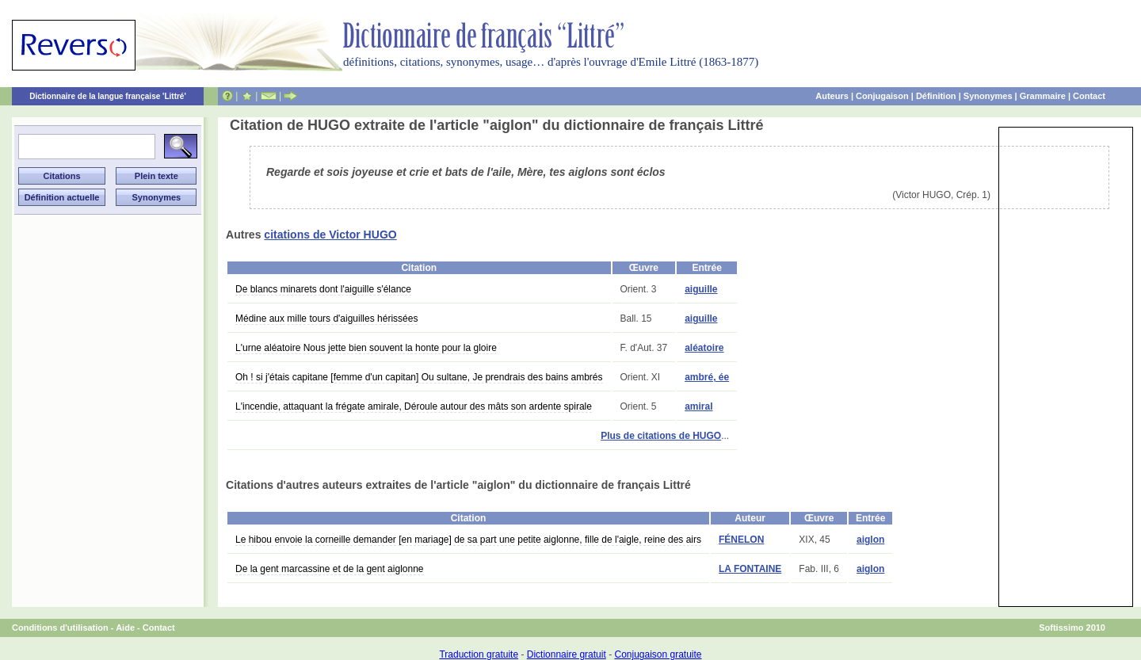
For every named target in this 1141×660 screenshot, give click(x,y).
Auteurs (832, 96)
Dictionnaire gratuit (566, 654)
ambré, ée (707, 377)
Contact (1089, 96)
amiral (698, 406)
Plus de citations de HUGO (661, 435)
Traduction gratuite (478, 654)
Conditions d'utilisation (60, 627)
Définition (936, 96)
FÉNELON (741, 539)
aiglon (870, 539)
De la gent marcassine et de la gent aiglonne (329, 568)
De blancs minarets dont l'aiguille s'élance (323, 289)
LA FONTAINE (750, 568)
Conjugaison (882, 96)
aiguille (701, 289)
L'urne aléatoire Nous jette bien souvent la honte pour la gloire (366, 347)
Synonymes (988, 96)
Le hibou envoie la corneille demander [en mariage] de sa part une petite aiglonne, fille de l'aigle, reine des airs (468, 539)
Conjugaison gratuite (657, 654)
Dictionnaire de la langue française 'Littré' (107, 96)
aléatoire (704, 347)
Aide (125, 627)
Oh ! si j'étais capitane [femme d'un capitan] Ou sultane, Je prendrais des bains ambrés (419, 377)
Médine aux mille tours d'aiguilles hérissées (326, 318)
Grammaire (1043, 96)
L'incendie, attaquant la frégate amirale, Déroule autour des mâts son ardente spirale (413, 406)
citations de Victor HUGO (330, 234)
